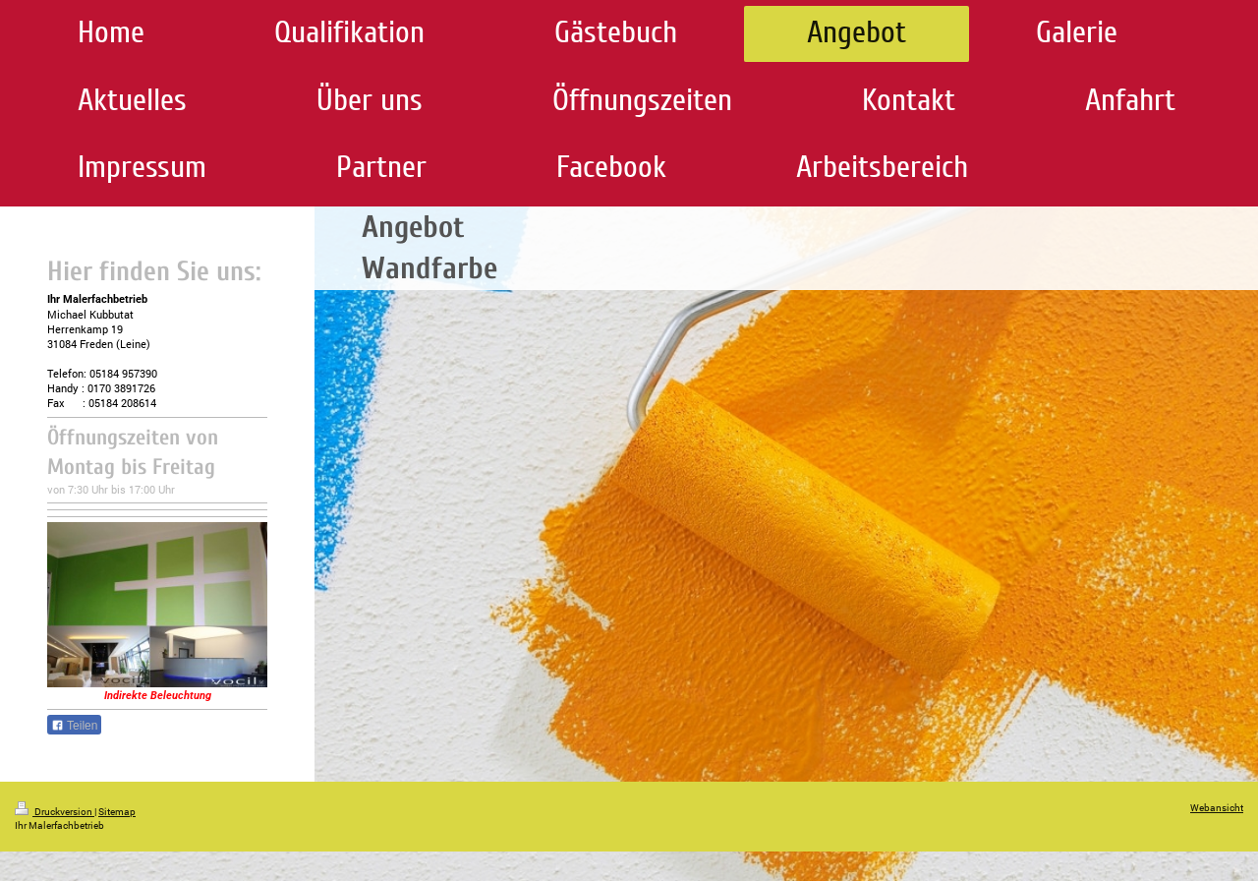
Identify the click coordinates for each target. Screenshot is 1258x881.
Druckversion (54, 811)
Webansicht (1216, 807)
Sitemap (117, 811)
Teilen (74, 726)
